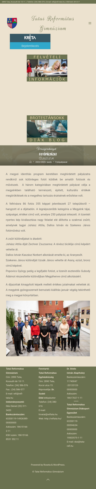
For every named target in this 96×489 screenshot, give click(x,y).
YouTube (90, 5)
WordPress (58, 464)
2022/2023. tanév (43, 162)
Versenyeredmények (46, 149)
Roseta (47, 464)
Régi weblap (71, 5)
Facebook (82, 5)
